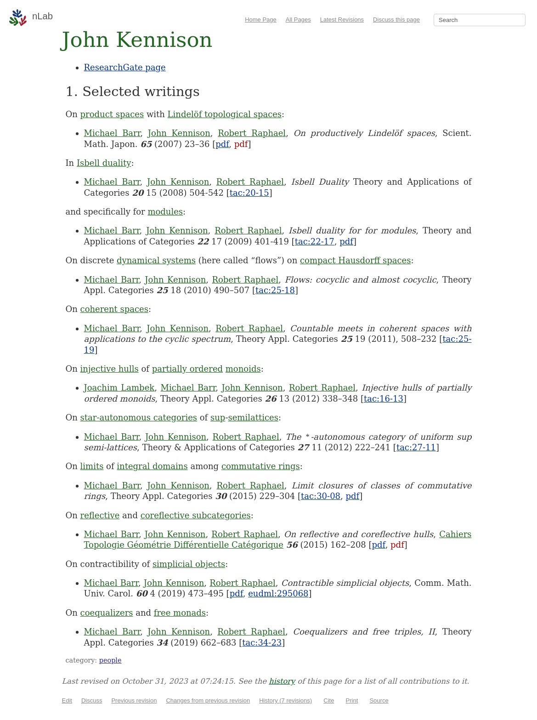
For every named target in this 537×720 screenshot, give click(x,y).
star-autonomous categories (138, 417)
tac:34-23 (262, 642)
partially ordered (187, 369)
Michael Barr (112, 133)
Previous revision (134, 700)
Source (378, 700)
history (282, 681)
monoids (243, 369)
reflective (100, 515)
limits (92, 466)
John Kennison (179, 133)
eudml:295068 (278, 593)
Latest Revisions (342, 19)
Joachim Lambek (119, 387)
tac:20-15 (249, 193)
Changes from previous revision (208, 700)
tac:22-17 (314, 241)
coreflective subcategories (196, 515)
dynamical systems (156, 260)
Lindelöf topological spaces (225, 114)
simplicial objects (189, 564)
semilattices (253, 417)
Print (352, 700)
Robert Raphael (252, 133)
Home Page (261, 19)
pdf (222, 144)
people (110, 660)
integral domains (152, 466)
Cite (328, 700)
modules (165, 211)
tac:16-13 (383, 398)
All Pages (298, 19)
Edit (67, 700)
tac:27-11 (416, 447)
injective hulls (109, 369)
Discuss (91, 700)
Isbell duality (104, 163)
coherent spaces (114, 309)
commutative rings (260, 466)
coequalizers (106, 613)
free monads (180, 613)
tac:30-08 (320, 496)
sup (217, 417)
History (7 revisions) (285, 700)
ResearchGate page (125, 67)
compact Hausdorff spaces (355, 260)
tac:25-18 (275, 290)
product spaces (112, 114)
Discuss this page (396, 19)
